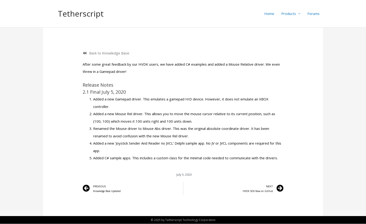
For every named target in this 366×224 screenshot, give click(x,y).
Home (269, 13)
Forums (313, 13)
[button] (106, 53)
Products (288, 13)
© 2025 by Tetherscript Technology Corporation (183, 220)
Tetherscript (81, 13)
